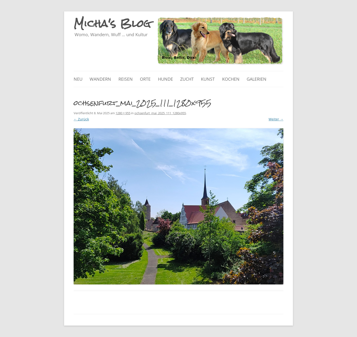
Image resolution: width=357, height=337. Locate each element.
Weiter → (276, 119)
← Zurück (81, 119)
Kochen (231, 79)
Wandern (100, 79)
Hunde (165, 79)
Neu (78, 79)
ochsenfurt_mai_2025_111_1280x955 (160, 113)
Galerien (256, 79)
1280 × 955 (123, 113)
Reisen (125, 79)
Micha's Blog (112, 23)
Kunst (208, 79)
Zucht (187, 79)
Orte (145, 79)
